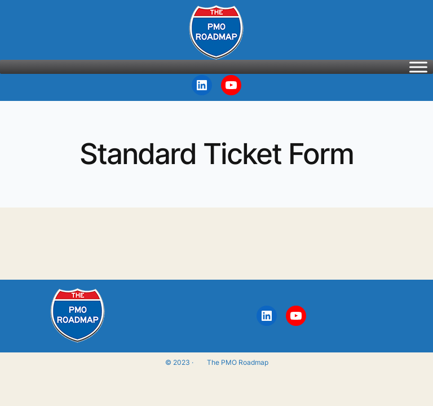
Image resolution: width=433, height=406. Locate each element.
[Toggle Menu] (418, 66)
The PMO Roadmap (237, 362)
